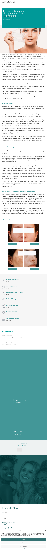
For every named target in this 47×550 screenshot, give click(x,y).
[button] (45, 530)
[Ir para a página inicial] (8, 2)
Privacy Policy (24, 548)
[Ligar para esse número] (23, 515)
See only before (12, 244)
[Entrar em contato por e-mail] (23, 519)
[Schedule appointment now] (25, 450)
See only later (34, 244)
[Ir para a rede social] (2, 528)
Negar (23, 542)
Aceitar (23, 539)
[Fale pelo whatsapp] (23, 512)
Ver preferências (23, 546)
